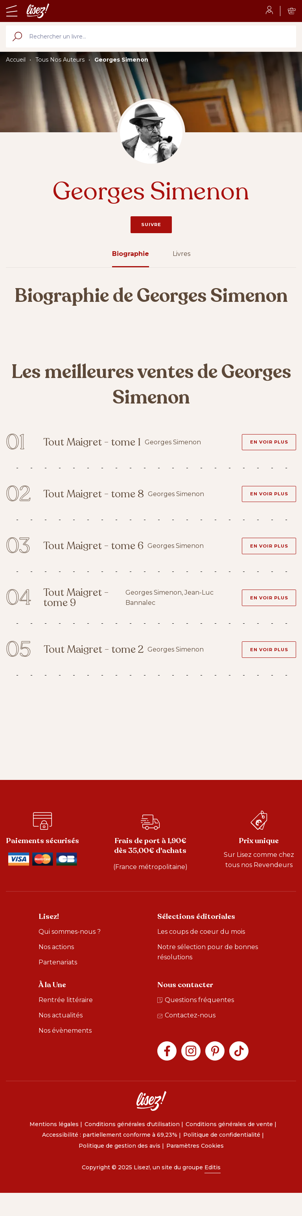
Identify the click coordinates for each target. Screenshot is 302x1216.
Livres (181, 254)
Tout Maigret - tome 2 (91, 670)
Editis (212, 1189)
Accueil (16, 59)
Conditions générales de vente (229, 1146)
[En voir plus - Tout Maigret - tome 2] (264, 670)
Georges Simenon (121, 59)
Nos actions (56, 969)
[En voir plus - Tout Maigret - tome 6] (264, 557)
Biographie (130, 254)
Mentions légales (54, 1146)
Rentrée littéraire (66, 1022)
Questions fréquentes (195, 1022)
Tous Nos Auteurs (60, 59)
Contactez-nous (186, 1038)
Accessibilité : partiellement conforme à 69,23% (109, 1157)
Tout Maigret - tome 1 (91, 445)
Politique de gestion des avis (119, 1168)
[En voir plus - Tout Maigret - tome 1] (264, 445)
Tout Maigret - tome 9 (87, 614)
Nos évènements (65, 1053)
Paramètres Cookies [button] (195, 1168)
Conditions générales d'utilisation (132, 1146)
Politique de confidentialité (221, 1157)
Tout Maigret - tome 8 (91, 501)
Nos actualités (61, 1038)
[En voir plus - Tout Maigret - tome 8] (264, 501)
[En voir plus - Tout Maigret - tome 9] (264, 614)
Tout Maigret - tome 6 (91, 557)
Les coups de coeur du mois (201, 954)
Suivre (151, 225)
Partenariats (58, 985)
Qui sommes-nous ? (70, 954)
